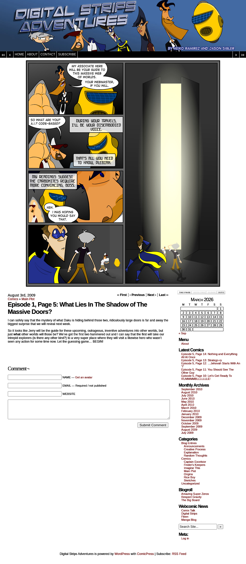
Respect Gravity (191, 496)
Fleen (185, 516)
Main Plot (27, 299)
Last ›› (163, 295)
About (32, 54)
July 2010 (187, 395)
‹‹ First (122, 295)
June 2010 (187, 398)
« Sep (182, 333)
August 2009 (189, 429)
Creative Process (195, 449)
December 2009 (191, 417)
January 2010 (190, 414)
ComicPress (145, 554)
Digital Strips (189, 513)
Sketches (190, 480)
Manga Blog (189, 519)
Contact (47, 54)
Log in (185, 538)
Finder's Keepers (194, 464)
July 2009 (187, 432)
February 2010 (190, 411)
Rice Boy (189, 477)
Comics (13, 299)
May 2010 (187, 401)
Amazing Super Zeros (195, 493)
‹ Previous (137, 295)
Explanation (191, 452)
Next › (152, 295)
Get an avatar (83, 377)
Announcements (194, 446)
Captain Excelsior (195, 461)
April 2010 (187, 404)
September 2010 (191, 389)
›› (242, 54)
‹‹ (3, 54)
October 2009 (190, 423)
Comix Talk (188, 510)
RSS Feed (179, 554)
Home (19, 54)
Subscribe (67, 54)
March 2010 (188, 407)
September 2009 (191, 426)
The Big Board (190, 500)
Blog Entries (189, 443)
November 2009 (191, 420)
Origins (188, 474)
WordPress (122, 554)
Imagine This (192, 467)
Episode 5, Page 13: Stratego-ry (201, 360)
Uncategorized (190, 483)
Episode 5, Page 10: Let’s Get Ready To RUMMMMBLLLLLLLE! (206, 377)
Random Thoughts (195, 455)
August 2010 (189, 392)
